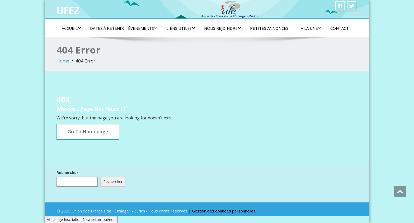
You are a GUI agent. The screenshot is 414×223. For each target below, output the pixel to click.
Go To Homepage (88, 131)
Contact (339, 28)
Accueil (71, 28)
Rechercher (67, 172)
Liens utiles (180, 28)
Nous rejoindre (222, 28)
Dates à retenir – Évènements (123, 28)
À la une (311, 28)
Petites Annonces (269, 28)
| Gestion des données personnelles (222, 211)
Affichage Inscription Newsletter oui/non (81, 219)
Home (63, 61)
